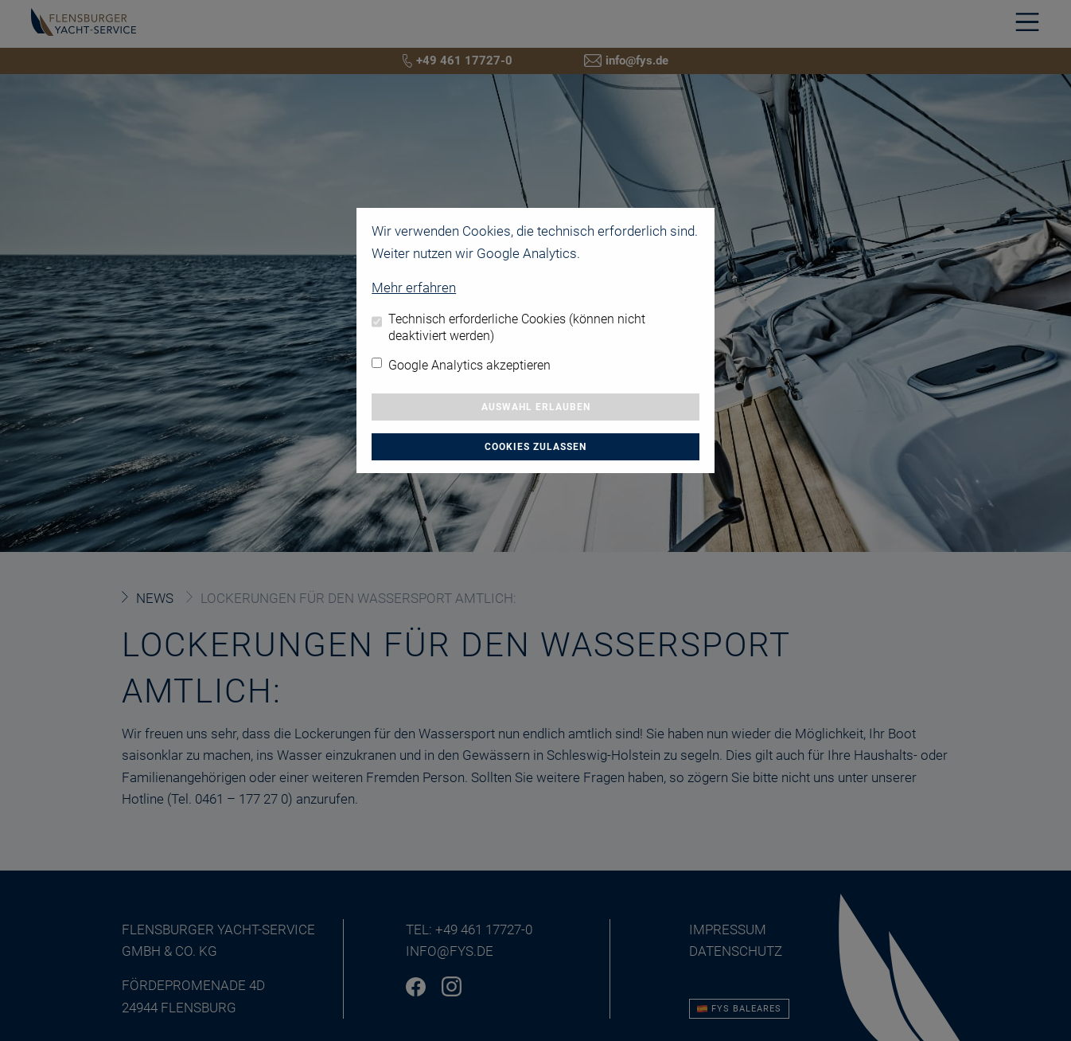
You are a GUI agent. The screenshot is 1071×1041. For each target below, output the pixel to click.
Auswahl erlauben (535, 407)
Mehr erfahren (414, 287)
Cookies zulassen (535, 446)
